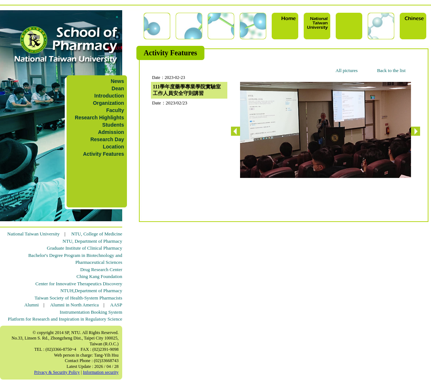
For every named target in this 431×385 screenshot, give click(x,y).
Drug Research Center (101, 269)
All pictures (346, 70)
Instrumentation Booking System (91, 312)
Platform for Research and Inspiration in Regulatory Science (65, 319)
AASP (116, 304)
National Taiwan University (33, 234)
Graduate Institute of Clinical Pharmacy (84, 248)
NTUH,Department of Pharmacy (91, 290)
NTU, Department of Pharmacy (92, 241)
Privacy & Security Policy (57, 372)
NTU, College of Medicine (96, 234)
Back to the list (391, 70)
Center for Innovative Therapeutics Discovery (78, 283)
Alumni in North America (74, 304)
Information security (101, 372)
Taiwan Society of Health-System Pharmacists (78, 298)
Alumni (31, 304)
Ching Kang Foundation (99, 276)
